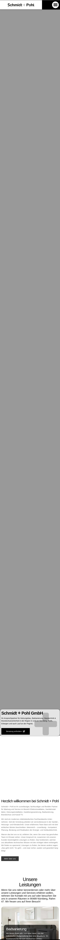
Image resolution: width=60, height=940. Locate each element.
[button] (55, 4)
